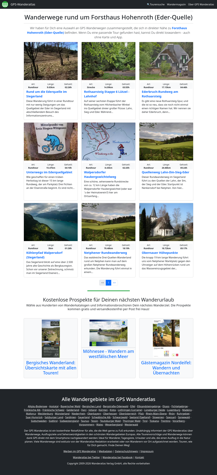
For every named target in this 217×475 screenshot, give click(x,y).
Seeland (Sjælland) (139, 417)
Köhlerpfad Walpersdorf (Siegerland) (44, 255)
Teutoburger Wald (110, 421)
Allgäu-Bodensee (37, 406)
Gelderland (72, 410)
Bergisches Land (91, 406)
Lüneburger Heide (154, 410)
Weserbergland (114, 424)
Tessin (94, 421)
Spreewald (184, 417)
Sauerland (84, 417)
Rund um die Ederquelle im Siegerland (46, 94)
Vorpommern (86, 424)
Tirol (144, 421)
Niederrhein (78, 413)
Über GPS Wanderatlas (201, 4)
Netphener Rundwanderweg (105, 253)
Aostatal (54, 406)
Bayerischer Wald (70, 406)
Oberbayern (94, 413)
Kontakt (139, 457)
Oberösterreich (127, 413)
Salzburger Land (54, 417)
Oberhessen (110, 413)
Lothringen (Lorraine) (130, 410)
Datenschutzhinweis (126, 451)
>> (114, 282)
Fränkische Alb (32, 410)
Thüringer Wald (131, 421)
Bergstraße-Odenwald (115, 406)
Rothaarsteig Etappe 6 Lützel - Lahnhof (106, 94)
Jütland (92, 410)
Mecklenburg (45, 413)
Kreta (113, 410)
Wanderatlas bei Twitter (86, 457)
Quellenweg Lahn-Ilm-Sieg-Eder (165, 172)
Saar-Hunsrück (34, 417)
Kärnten (103, 410)
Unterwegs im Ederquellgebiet (49, 172)
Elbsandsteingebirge (148, 406)
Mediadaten (105, 451)
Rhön (172, 413)
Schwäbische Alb (101, 417)
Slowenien (158, 417)
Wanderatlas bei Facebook (118, 457)
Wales (99, 424)
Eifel (132, 406)
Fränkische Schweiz (53, 410)
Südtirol (53, 421)
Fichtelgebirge (179, 406)
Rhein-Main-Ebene (156, 413)
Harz (83, 410)
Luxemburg (173, 410)
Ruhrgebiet (183, 413)
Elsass (166, 406)
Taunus (85, 421)
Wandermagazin (176, 4)
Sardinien (70, 417)
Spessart (171, 417)
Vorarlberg (178, 421)
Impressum (147, 451)
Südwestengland (69, 421)
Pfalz (141, 413)
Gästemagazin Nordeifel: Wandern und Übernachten (166, 368)
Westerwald (131, 424)
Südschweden (39, 421)
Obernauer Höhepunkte (160, 253)
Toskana (154, 421)
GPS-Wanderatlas (23, 4)
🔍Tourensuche (156, 4)
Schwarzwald (120, 417)
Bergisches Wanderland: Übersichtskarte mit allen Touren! (50, 368)
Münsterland (62, 413)
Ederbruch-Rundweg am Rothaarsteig (160, 94)
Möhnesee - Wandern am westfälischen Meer (108, 353)
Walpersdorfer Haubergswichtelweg (100, 174)
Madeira (187, 410)
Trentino (165, 421)
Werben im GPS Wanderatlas (80, 451)
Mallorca (31, 413)
